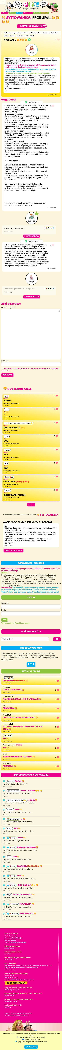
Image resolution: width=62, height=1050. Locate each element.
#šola (6, 36)
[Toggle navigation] (3, 2)
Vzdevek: (4, 603)
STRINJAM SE (31, 1047)
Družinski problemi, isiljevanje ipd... (20, 717)
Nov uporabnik (7, 623)
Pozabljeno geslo (22, 623)
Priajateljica (10, 708)
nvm (16, 857)
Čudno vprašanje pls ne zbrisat (19, 757)
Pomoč (19, 781)
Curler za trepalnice (13, 690)
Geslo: (3, 610)
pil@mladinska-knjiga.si (18, 942)
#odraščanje (24, 33)
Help (17, 828)
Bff (5, 738)
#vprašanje (19, 36)
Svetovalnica (16, 18)
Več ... (31, 504)
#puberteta (54, 33)
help (18, 810)
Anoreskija (9, 766)
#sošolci (11, 36)
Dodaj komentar (31, 236)
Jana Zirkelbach (9, 948)
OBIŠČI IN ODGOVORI (13, 550)
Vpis (4, 620)
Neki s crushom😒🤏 (31, 791)
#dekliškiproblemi (35, 33)
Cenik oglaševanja (16, 983)
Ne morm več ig (27, 914)
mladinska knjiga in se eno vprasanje (22, 699)
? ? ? (31, 664)
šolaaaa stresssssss (27, 847)
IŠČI (56, 639)
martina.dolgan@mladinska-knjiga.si (22, 980)
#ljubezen (7, 33)
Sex (6, 748)
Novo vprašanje (31, 26)
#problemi (46, 33)
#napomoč (15, 33)
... (23, 819)
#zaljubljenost (29, 36)
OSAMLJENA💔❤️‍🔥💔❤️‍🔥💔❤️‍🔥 (15, 681)
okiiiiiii (21, 838)
